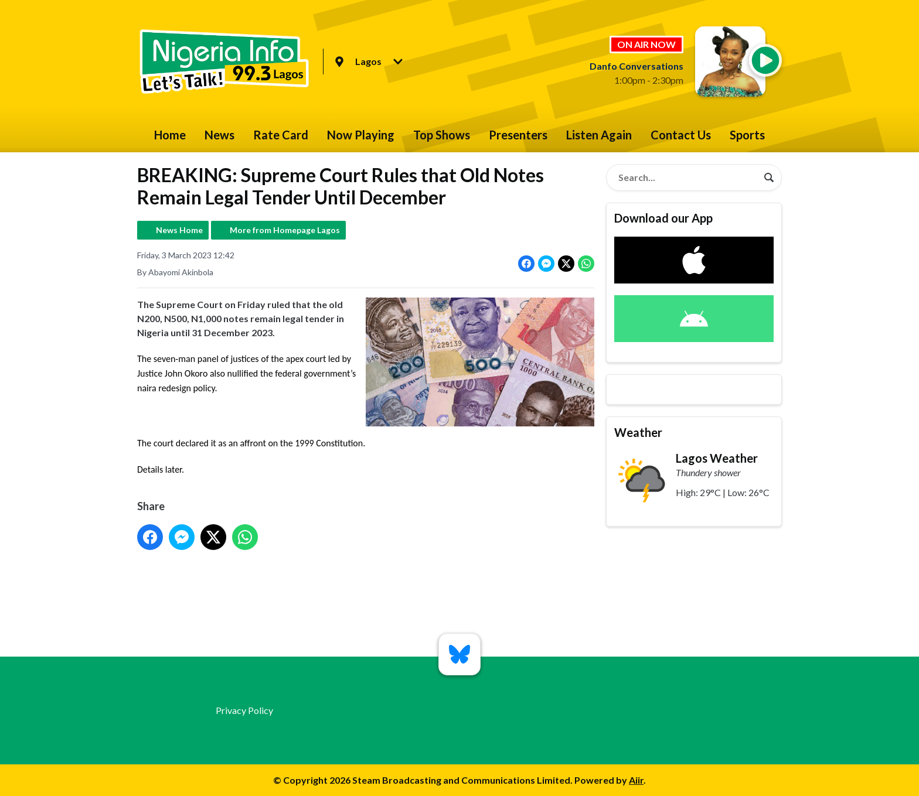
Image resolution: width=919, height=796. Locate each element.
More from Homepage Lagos (285, 230)
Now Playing (360, 135)
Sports (747, 135)
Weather (638, 432)
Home (170, 135)
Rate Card (280, 135)
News (219, 135)
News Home (179, 230)
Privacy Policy (244, 710)
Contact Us (681, 135)
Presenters (518, 135)
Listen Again (599, 135)
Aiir (636, 779)
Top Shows (441, 135)
